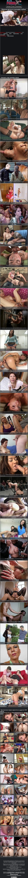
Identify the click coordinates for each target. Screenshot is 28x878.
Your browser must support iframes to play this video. (14, 21)
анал (8, 34)
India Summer (10, 36)
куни (10, 33)
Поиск (13, 6)
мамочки (6, 33)
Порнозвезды (18, 6)
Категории (9, 6)
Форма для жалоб (14, 874)
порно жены (16, 33)
